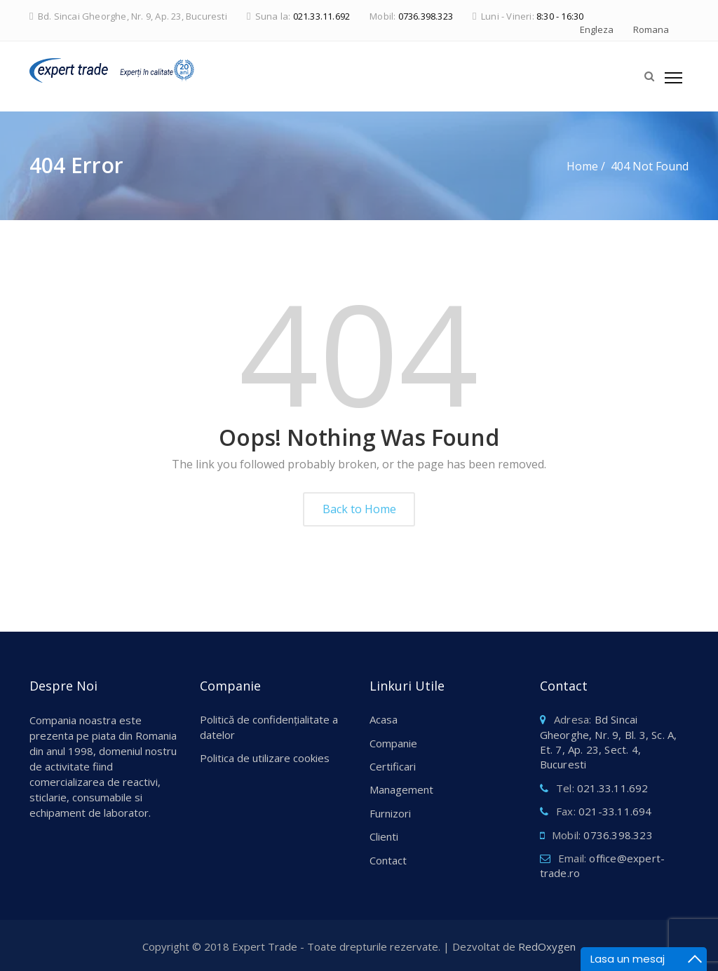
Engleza (597, 29)
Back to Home (359, 509)
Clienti (384, 836)
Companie (393, 743)
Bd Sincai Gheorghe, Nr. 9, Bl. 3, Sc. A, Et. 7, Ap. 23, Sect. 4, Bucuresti (608, 741)
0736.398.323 (425, 16)
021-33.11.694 (615, 811)
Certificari (393, 766)
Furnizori (390, 813)
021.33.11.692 (322, 16)
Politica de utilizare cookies (265, 758)
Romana (651, 29)
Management (401, 789)
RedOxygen (547, 946)
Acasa (384, 719)
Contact (388, 860)
